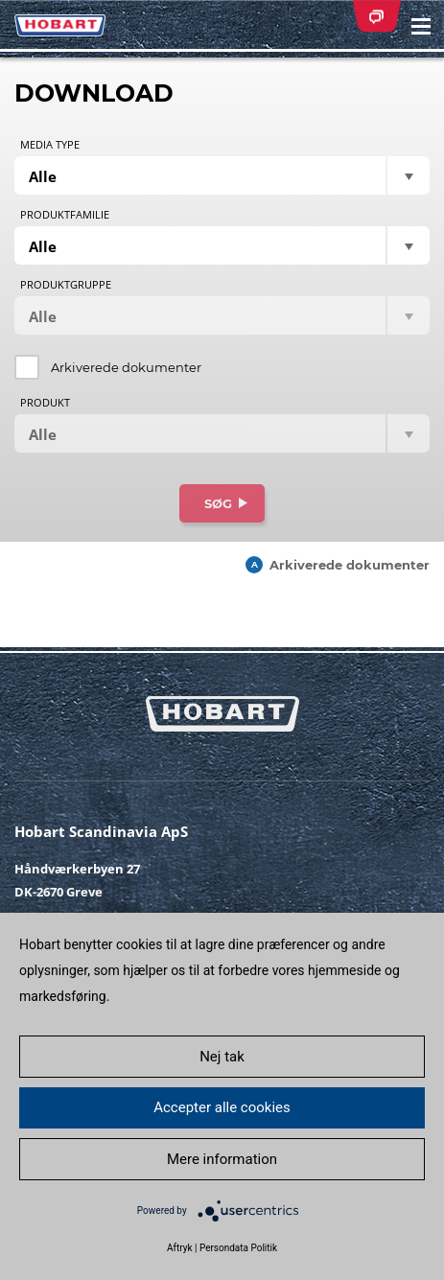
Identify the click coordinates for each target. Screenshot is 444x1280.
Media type (50, 144)
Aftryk (180, 1248)
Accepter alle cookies (222, 1107)
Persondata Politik (238, 1248)
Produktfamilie (64, 214)
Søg (218, 503)
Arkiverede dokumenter (126, 367)
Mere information (222, 1159)
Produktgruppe (65, 284)
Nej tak (222, 1056)
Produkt (45, 402)
